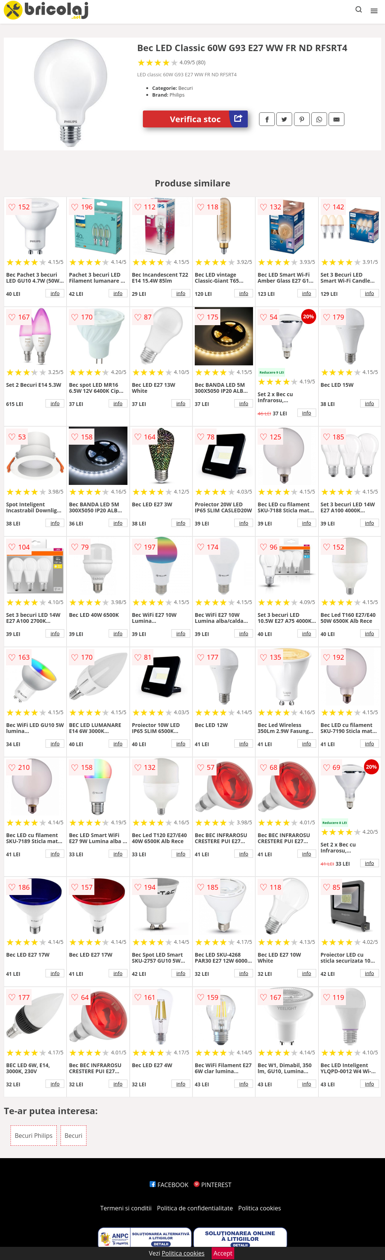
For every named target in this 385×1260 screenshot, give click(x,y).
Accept (223, 1253)
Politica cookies (259, 1208)
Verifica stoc (209, 119)
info (54, 293)
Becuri (73, 1135)
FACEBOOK (169, 1185)
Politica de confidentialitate (195, 1208)
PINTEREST (212, 1185)
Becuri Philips (34, 1135)
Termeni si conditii (126, 1208)
